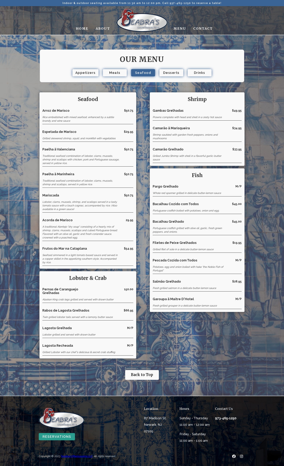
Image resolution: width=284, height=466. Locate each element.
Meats (114, 73)
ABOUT (103, 28)
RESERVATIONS (57, 436)
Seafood (143, 73)
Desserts (171, 73)
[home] (142, 20)
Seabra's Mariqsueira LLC (77, 456)
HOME (82, 28)
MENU (179, 28)
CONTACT (203, 28)
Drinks (199, 73)
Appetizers (85, 73)
